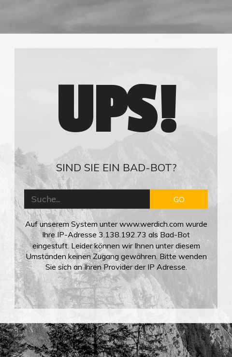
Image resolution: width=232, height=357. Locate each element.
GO (179, 199)
